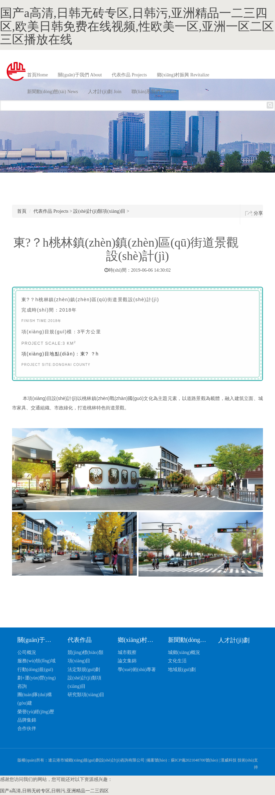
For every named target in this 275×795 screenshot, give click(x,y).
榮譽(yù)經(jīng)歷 (35, 711)
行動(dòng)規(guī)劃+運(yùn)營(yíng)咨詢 (36, 678)
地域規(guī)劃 (182, 669)
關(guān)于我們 (80, 74)
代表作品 (129, 74)
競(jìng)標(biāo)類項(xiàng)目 (85, 656)
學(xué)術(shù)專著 (137, 669)
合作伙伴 (26, 728)
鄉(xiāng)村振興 (183, 74)
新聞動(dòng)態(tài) (52, 91)
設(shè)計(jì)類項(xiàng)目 (99, 211)
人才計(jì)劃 (104, 91)
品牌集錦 (26, 720)
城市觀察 (127, 652)
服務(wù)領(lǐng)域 (36, 660)
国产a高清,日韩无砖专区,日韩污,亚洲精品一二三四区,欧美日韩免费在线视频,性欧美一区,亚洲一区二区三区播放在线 (137, 26)
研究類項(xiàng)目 (86, 694)
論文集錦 (127, 660)
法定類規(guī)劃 (84, 669)
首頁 (37, 74)
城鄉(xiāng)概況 (184, 652)
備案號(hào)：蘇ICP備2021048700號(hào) (182, 760)
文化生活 (177, 660)
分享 (258, 213)
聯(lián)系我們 (153, 91)
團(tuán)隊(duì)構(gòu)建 (34, 699)
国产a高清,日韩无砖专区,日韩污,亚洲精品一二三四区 (54, 790)
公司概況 (26, 652)
